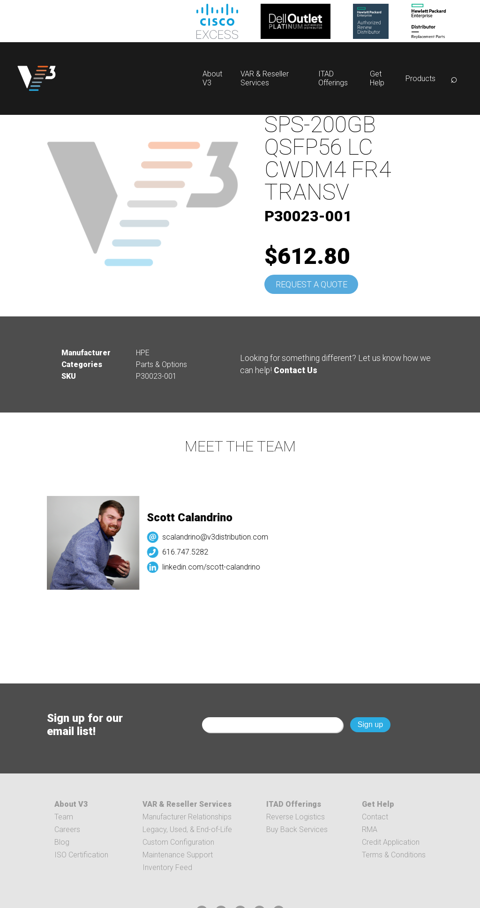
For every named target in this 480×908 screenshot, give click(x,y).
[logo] (36, 78)
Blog (61, 842)
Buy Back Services (297, 829)
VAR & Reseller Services (264, 78)
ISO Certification (81, 854)
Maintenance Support (177, 854)
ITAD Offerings (333, 78)
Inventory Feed (167, 867)
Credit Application (391, 842)
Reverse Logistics (295, 816)
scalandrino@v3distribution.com (220, 537)
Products (420, 78)
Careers (67, 829)
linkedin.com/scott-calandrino (216, 567)
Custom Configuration (178, 842)
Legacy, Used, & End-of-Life (187, 829)
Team (63, 816)
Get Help (377, 78)
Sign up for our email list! (85, 725)
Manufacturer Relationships (187, 816)
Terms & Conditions (394, 854)
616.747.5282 (190, 552)
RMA (369, 829)
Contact (375, 816)
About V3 (71, 804)
